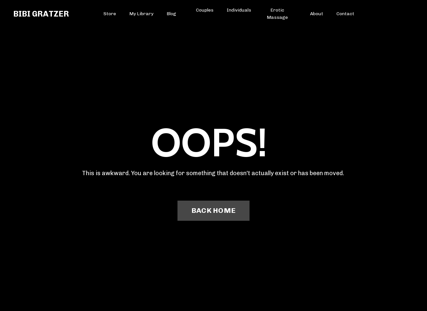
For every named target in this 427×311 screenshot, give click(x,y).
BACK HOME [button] (213, 210)
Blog (171, 14)
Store (109, 14)
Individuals (239, 10)
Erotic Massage (277, 13)
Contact (345, 14)
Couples (205, 10)
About (316, 14)
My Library (141, 14)
